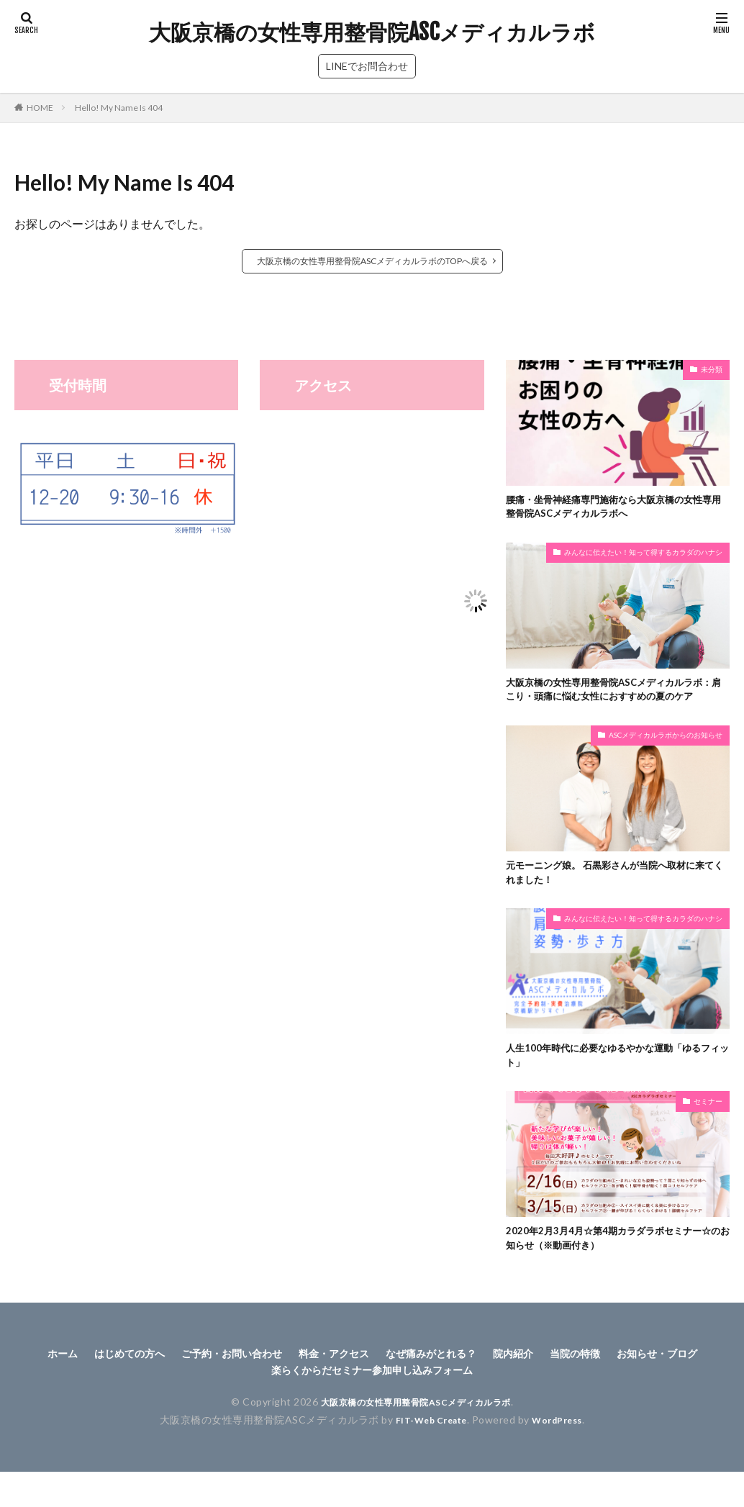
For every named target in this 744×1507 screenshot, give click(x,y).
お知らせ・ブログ (249, 1411)
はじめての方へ (154, 1392)
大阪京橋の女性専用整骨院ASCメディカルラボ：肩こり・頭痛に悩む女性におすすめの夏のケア (614, 704)
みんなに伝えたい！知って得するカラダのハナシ (643, 556)
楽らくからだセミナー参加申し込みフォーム (427, 1411)
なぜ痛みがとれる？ (492, 1392)
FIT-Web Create (427, 1461)
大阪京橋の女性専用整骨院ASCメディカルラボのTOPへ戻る (372, 260)
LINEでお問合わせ (367, 66)
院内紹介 (584, 1392)
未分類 (711, 369)
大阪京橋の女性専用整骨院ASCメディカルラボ (372, 32)
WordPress (563, 1461)
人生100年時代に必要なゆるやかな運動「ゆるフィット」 (613, 1087)
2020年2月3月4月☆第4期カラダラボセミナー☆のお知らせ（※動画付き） (613, 1274)
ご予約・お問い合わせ (269, 1392)
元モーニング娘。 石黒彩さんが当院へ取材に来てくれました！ (615, 899)
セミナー (708, 1134)
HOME (40, 107)
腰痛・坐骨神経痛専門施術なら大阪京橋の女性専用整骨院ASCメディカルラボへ (614, 509)
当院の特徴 (652, 1392)
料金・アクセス (383, 1392)
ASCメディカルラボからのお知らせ (665, 760)
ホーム (80, 1392)
